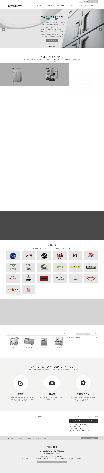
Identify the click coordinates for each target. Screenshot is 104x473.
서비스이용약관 (19, 438)
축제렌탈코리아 (60, 5)
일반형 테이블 (29, 347)
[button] (3, 28)
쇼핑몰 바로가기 (93, 438)
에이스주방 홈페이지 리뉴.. (75, 337)
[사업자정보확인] (79, 458)
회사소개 (39, 5)
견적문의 (96, 416)
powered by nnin (65, 459)
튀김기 (13, 347)
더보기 (65, 333)
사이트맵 (44, 438)
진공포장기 (44, 347)
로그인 (81, 1)
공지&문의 (92, 5)
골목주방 (71, 5)
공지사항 (72, 334)
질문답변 (87, 334)
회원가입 (86, 1)
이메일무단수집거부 (37, 438)
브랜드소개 (49, 5)
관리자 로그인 (85, 438)
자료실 (79, 334)
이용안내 (12, 438)
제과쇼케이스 (59, 347)
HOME (7, 438)
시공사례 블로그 (82, 5)
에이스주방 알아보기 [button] (52, 40)
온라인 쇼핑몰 (93, 1)
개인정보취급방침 (27, 438)
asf (38, 420)
